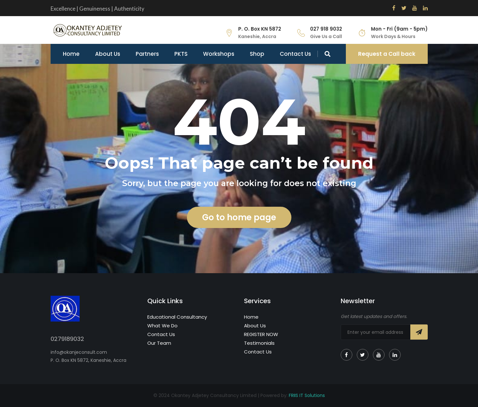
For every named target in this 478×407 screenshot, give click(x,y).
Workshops (218, 54)
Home (71, 54)
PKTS (181, 54)
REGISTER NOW (261, 334)
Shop (257, 54)
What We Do (162, 325)
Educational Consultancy (177, 316)
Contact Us (295, 54)
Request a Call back (386, 54)
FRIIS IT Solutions (307, 395)
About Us (107, 54)
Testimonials (259, 343)
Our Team (159, 343)
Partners (147, 54)
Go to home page (239, 217)
